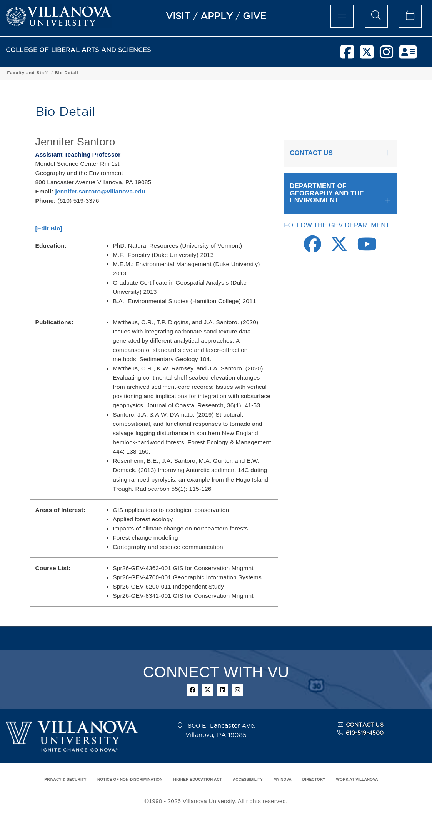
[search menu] (376, 16)
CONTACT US (365, 725)
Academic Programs (124, 72)
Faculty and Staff (294, 72)
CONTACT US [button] (311, 153)
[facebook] (347, 55)
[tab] (340, 153)
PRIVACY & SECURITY (65, 779)
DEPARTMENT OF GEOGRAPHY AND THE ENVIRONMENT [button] (327, 193)
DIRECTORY (313, 779)
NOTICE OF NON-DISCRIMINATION (130, 779)
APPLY (216, 16)
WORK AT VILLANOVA (357, 779)
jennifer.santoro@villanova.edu (100, 191)
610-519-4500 (365, 733)
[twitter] (367, 55)
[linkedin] (222, 690)
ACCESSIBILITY (248, 779)
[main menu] (342, 16)
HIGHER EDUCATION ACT (197, 779)
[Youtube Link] (367, 248)
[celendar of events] (410, 16)
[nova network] (408, 55)
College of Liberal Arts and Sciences (49, 72)
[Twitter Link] (339, 248)
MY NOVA (283, 779)
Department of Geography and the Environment (211, 72)
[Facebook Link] (312, 248)
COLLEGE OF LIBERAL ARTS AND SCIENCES (78, 50)
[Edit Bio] (48, 228)
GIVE (254, 16)
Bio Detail (333, 72)
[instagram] (386, 55)
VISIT (178, 16)
